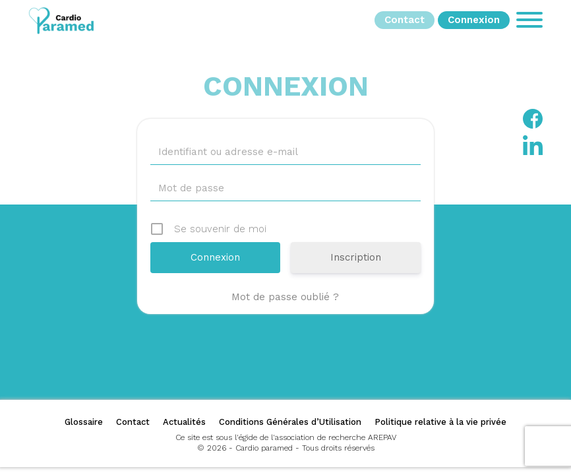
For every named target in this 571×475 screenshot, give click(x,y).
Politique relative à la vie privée (440, 422)
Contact (133, 422)
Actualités (184, 422)
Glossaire (84, 422)
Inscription (355, 257)
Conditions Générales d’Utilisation (290, 422)
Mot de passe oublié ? (285, 297)
